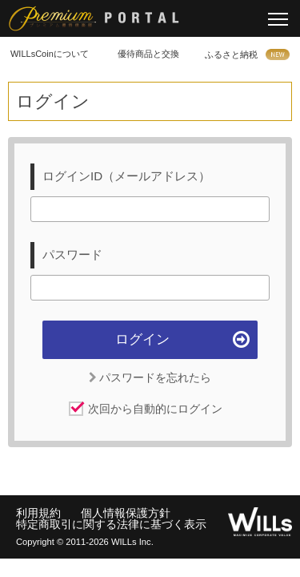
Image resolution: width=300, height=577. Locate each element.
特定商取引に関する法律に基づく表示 (111, 524)
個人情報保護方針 (125, 512)
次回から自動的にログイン (155, 408)
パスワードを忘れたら (150, 377)
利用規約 (38, 512)
